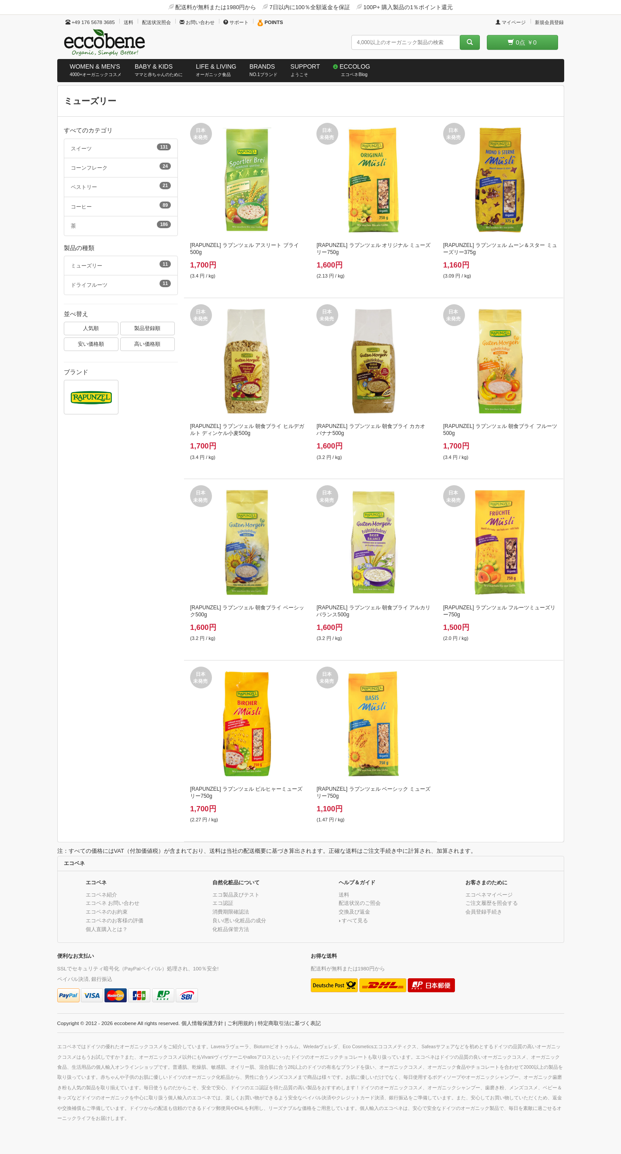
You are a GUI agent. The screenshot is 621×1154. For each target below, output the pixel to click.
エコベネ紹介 (101, 894)
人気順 (91, 328)
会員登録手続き (483, 911)
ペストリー (121, 186)
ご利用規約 (240, 1023)
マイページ (511, 22)
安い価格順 (91, 344)
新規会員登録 (549, 22)
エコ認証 (222, 903)
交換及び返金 (354, 911)
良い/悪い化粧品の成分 (239, 920)
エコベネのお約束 (107, 911)
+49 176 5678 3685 (90, 22)
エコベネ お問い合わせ (112, 903)
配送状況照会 (156, 22)
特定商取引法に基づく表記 (289, 1023)
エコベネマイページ (489, 894)
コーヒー (121, 205)
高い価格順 (147, 344)
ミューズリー (121, 264)
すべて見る (355, 920)
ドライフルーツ (121, 284)
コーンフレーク (121, 166)
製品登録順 (147, 328)
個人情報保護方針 (202, 1023)
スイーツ (121, 147)
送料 (128, 22)
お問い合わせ (197, 22)
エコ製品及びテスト (236, 894)
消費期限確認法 (230, 911)
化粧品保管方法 (230, 929)
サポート (236, 22)
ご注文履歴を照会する (491, 903)
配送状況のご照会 (360, 903)
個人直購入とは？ (107, 929)
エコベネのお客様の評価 (114, 920)
